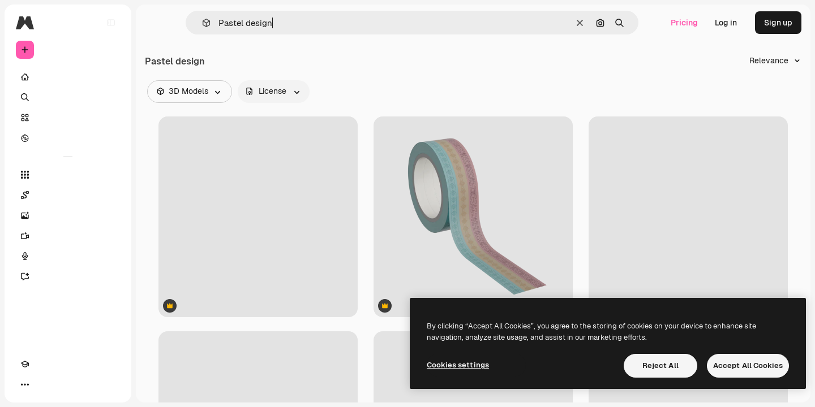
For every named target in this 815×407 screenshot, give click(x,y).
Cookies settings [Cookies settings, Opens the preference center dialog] (458, 365)
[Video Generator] (68, 236)
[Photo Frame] (258, 216)
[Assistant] (68, 276)
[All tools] (68, 175)
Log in (726, 23)
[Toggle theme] (45, 384)
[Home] (68, 77)
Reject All (660, 365)
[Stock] (68, 118)
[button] (201, 23)
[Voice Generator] (68, 256)
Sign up (778, 23)
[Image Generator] (68, 215)
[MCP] (66, 384)
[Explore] (68, 138)
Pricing (684, 23)
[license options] (274, 91)
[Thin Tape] (473, 216)
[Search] (68, 97)
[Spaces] (68, 195)
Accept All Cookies (748, 365)
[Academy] (25, 384)
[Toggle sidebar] (111, 23)
